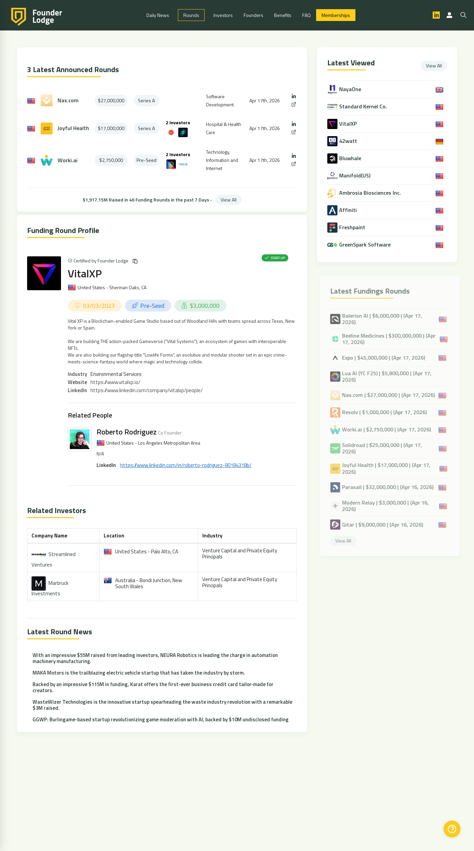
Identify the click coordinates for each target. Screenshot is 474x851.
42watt (349, 141)
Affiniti (348, 210)
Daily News (157, 15)
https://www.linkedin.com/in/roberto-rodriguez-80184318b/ (185, 465)
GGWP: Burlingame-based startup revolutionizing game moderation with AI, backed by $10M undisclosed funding (161, 720)
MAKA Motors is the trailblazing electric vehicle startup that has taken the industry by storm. (139, 673)
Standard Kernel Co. (364, 107)
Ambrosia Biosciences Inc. (370, 193)
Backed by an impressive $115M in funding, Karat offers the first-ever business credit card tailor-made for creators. (153, 688)
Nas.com (68, 101)
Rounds (191, 15)
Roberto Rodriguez (127, 432)
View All (228, 200)
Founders (253, 15)
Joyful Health (73, 129)
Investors (223, 15)
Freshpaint (353, 228)
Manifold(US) (355, 176)
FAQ (306, 15)
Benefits (282, 15)
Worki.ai (68, 160)
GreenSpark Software (365, 245)
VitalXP (85, 273)
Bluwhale (351, 158)
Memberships (336, 15)
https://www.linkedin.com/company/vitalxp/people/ (146, 391)
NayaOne (351, 89)
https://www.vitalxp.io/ (115, 382)
